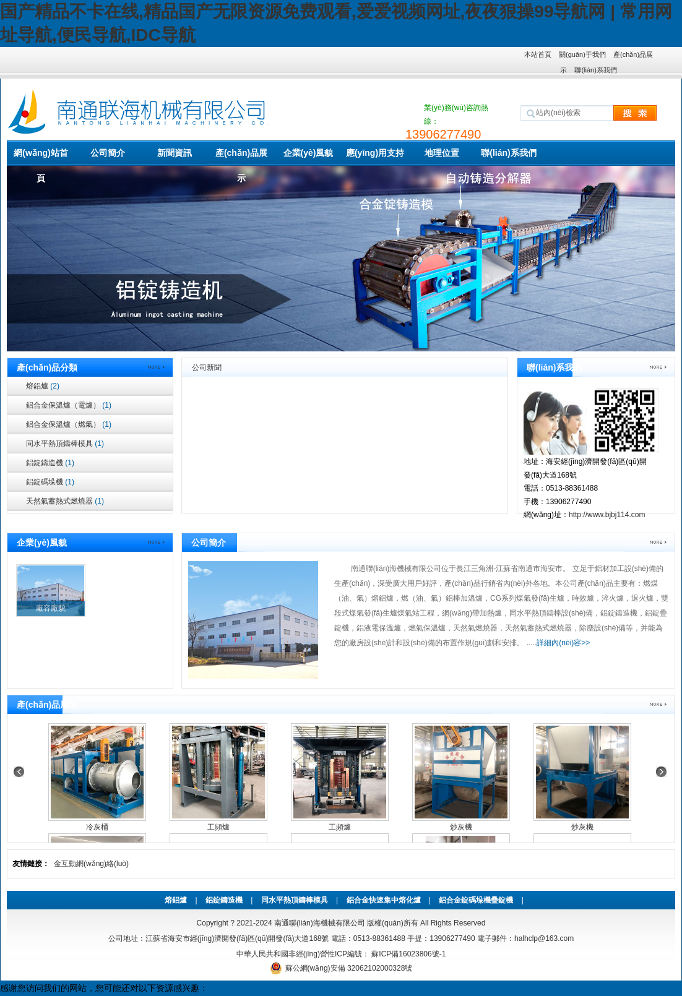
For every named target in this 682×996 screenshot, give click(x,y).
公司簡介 (107, 153)
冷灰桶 (97, 827)
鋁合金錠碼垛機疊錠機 (476, 900)
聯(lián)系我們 (595, 70)
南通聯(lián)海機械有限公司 (319, 923)
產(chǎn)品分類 (47, 367)
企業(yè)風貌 (308, 153)
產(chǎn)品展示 (241, 157)
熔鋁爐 (42, 386)
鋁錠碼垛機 (50, 482)
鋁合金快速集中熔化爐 (384, 900)
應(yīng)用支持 (375, 153)
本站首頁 (537, 54)
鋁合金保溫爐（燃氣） (68, 424)
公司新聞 (207, 367)
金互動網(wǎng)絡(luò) (91, 863)
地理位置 (442, 153)
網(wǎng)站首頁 (40, 157)
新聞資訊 (174, 153)
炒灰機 (461, 827)
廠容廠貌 (51, 608)
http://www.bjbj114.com (607, 514)
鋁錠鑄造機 (50, 462)
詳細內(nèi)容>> (563, 642)
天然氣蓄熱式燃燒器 (65, 501)
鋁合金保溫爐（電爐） (68, 405)
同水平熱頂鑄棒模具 (65, 443)
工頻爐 (218, 827)
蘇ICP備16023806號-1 (407, 954)
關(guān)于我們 (582, 54)
